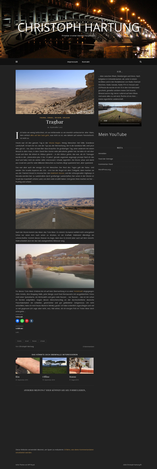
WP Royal (31, 465)
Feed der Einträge (105, 159)
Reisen (58, 118)
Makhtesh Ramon (57, 173)
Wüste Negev (55, 143)
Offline (46, 376)
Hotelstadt (78, 291)
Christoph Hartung (78, 27)
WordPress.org (104, 169)
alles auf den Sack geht (39, 135)
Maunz (72, 376)
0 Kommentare (88, 346)
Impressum (72, 62)
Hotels (19, 341)
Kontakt (86, 62)
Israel (50, 118)
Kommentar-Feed (105, 164)
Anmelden (102, 153)
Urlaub (66, 118)
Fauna (43, 118)
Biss (18, 376)
